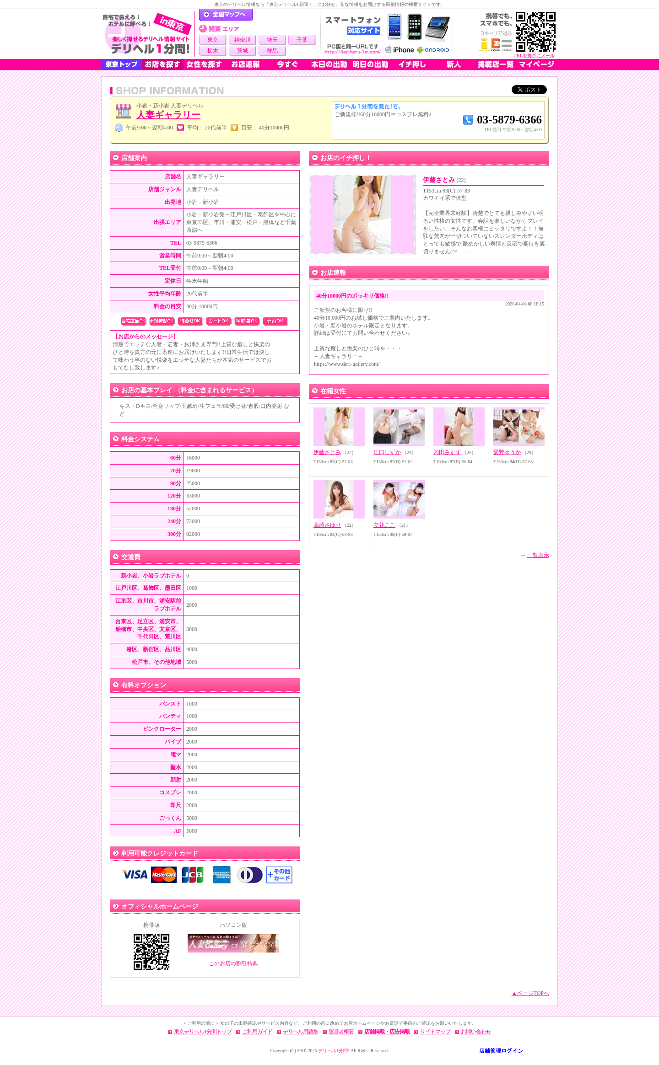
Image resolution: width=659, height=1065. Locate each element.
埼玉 (272, 40)
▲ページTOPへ (530, 993)
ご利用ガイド (257, 1031)
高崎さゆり (327, 525)
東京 (212, 40)
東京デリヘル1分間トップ (203, 1031)
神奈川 (242, 40)
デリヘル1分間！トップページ (226, 15)
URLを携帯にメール (534, 55)
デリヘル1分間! (333, 1050)
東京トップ (121, 64)
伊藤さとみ (444, 180)
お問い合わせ (476, 1031)
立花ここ (384, 525)
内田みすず (447, 452)
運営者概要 (341, 1031)
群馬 (272, 51)
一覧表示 (538, 555)
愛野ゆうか (507, 452)
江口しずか (387, 452)
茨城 (242, 51)
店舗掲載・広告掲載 (387, 1031)
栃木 (212, 51)
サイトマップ (435, 1031)
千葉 (302, 40)
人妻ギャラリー (168, 115)
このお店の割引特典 (233, 963)
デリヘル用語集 (300, 1031)
